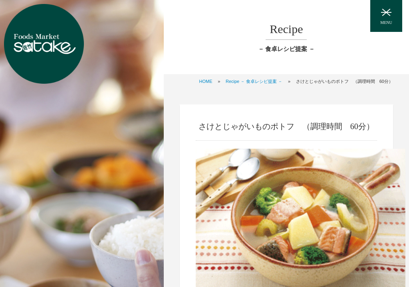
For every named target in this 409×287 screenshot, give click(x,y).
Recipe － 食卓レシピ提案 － (254, 81)
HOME (205, 81)
